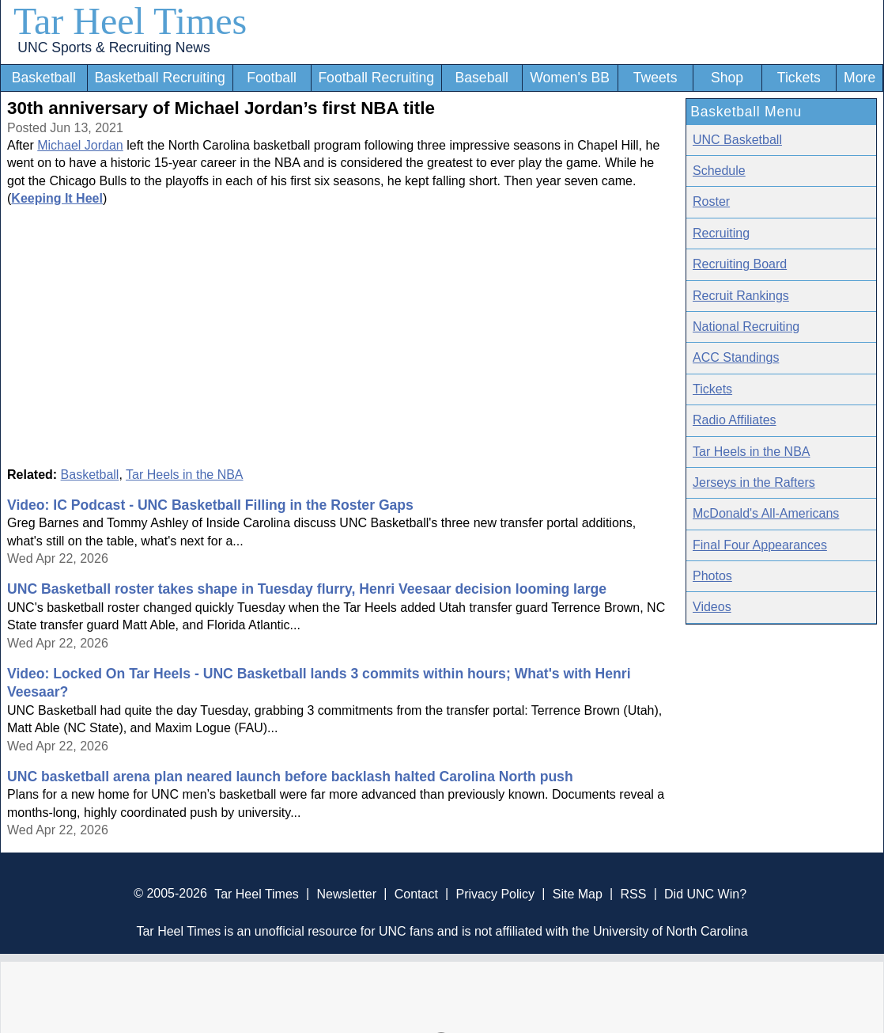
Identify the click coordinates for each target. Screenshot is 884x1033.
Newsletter (346, 893)
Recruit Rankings (741, 295)
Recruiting (721, 233)
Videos (712, 606)
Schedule (719, 170)
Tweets (655, 77)
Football (272, 77)
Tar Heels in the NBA (185, 474)
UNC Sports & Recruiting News (113, 47)
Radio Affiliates (734, 420)
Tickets (799, 77)
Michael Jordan (80, 145)
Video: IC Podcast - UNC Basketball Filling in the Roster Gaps (210, 505)
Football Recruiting (376, 77)
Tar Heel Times (130, 21)
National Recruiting (746, 326)
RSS (633, 893)
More (859, 77)
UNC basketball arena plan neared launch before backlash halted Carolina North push (290, 776)
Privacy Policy (495, 893)
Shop (727, 77)
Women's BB (570, 77)
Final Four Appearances (760, 545)
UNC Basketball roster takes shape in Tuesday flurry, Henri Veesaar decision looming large (306, 589)
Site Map (578, 893)
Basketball (44, 77)
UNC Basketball (737, 139)
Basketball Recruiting (159, 77)
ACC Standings (736, 357)
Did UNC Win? (705, 893)
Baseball (482, 77)
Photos (712, 576)
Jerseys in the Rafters (754, 482)
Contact (416, 893)
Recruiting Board (740, 264)
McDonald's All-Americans (766, 513)
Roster (711, 201)
